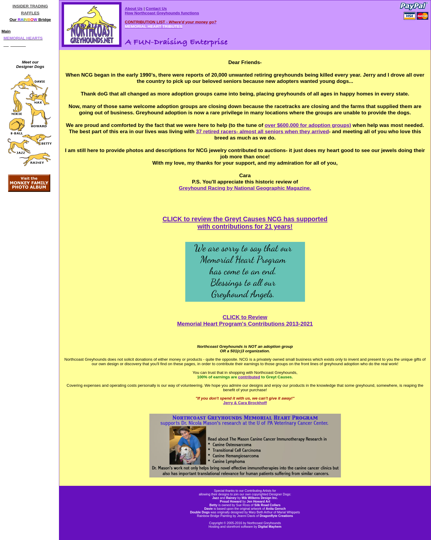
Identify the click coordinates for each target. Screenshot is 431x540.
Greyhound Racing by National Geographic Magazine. (245, 188)
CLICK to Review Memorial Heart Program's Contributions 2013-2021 (245, 320)
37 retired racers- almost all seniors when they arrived (262, 131)
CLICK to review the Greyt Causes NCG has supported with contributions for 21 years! (245, 223)
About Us (133, 8)
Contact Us (156, 8)
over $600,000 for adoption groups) (308, 125)
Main (5, 31)
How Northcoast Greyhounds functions (162, 13)
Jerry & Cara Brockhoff (245, 403)
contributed (249, 377)
